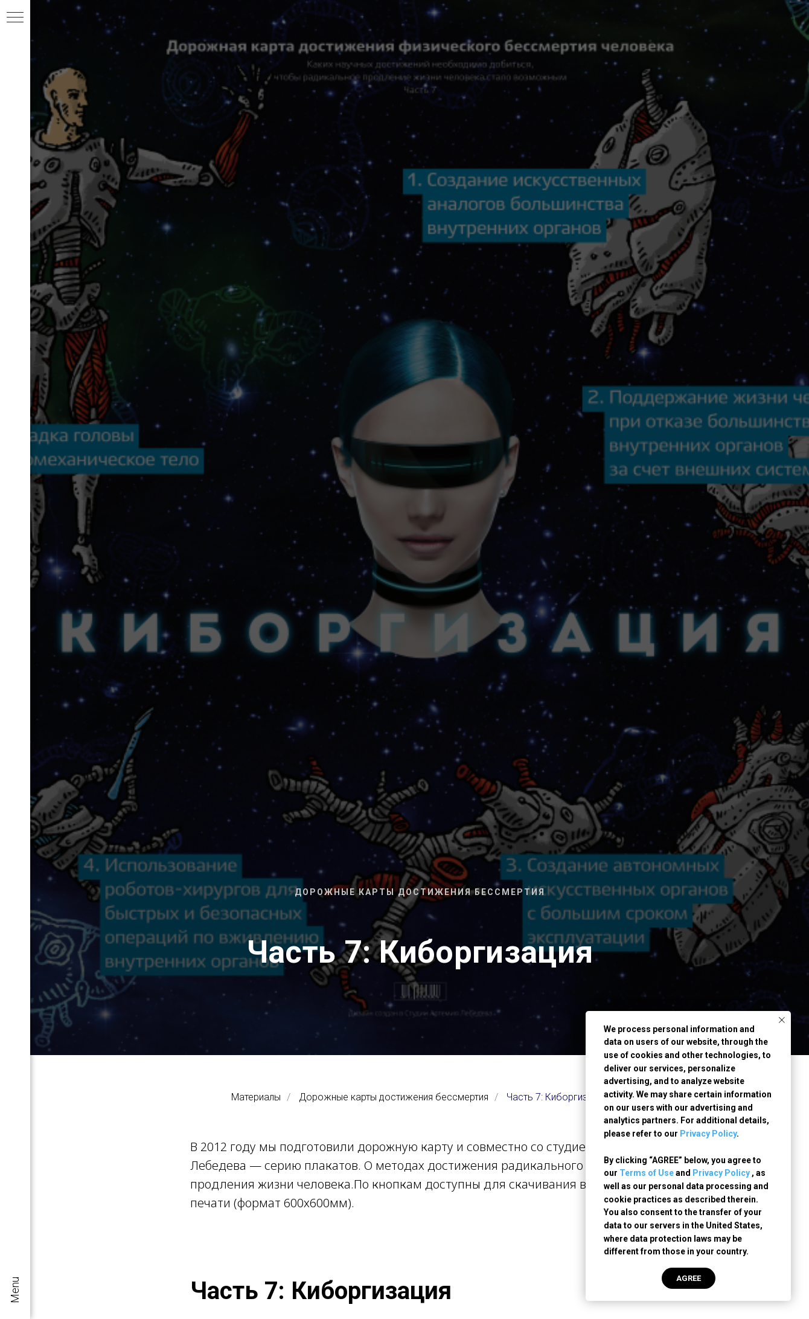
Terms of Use (646, 1173)
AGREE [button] (688, 1278)
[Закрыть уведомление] (782, 1020)
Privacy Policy (708, 1133)
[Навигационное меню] (15, 18)
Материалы (256, 1097)
